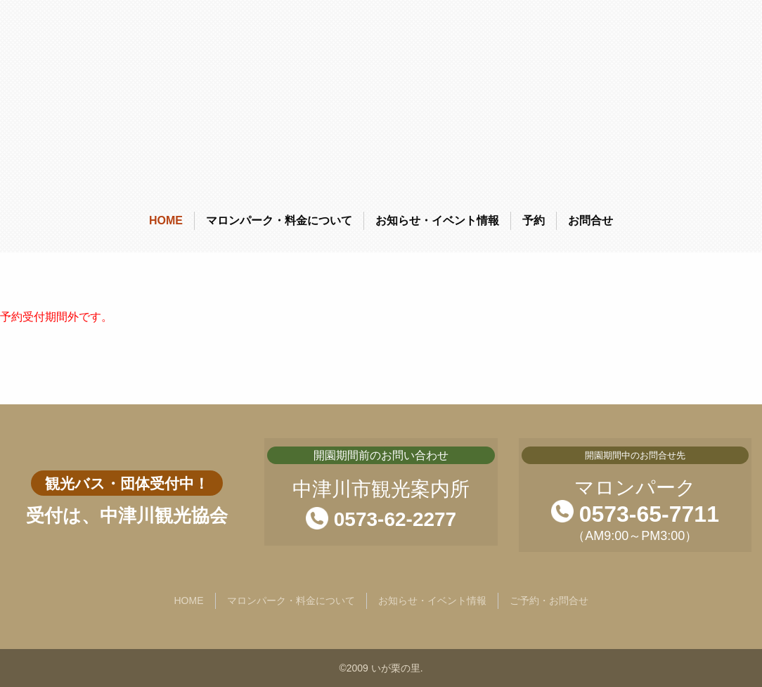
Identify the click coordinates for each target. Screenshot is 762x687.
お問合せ (590, 220)
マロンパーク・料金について (279, 220)
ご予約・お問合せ (549, 600)
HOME (166, 220)
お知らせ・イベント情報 (437, 220)
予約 (533, 220)
